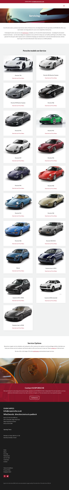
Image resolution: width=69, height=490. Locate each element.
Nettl (10, 471)
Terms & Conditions (8, 468)
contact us (53, 348)
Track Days (6, 459)
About (4, 452)
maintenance (25, 32)
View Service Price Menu (18, 78)
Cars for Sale (6, 457)
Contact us (34, 397)
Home (4, 450)
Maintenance (6, 455)
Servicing (5, 453)
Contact (5, 461)
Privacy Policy (6, 470)
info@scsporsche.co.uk (38, 1)
